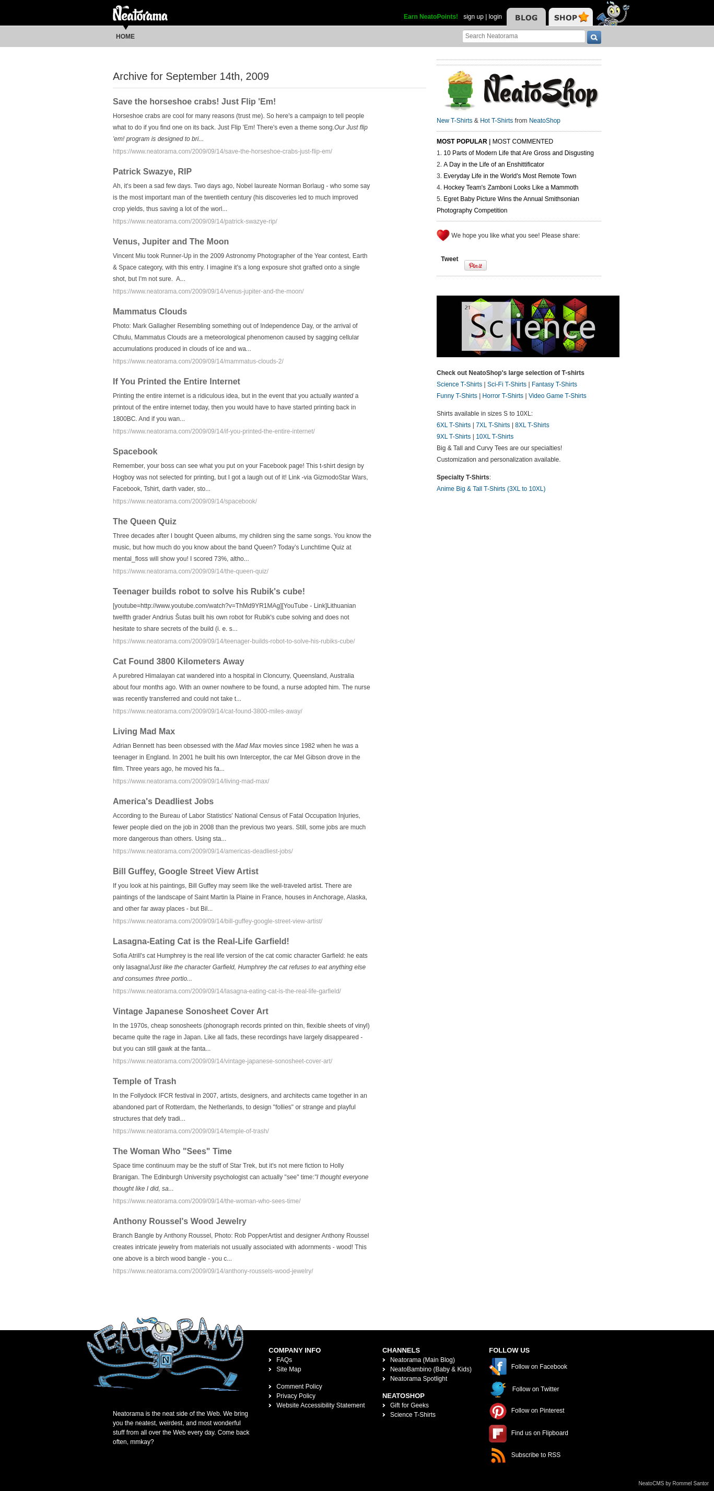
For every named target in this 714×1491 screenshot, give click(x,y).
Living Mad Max (144, 731)
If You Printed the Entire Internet (176, 381)
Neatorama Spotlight (418, 1378)
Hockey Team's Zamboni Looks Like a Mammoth (510, 187)
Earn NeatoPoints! (431, 16)
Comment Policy (299, 1386)
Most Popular (462, 141)
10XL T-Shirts (494, 436)
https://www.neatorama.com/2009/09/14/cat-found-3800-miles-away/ (207, 711)
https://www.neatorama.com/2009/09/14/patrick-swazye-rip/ (195, 221)
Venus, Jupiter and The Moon (171, 241)
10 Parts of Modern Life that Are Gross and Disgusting (518, 153)
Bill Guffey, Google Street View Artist (186, 871)
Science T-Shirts (459, 384)
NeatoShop (544, 120)
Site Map (288, 1369)
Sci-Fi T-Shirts (506, 384)
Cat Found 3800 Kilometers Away (178, 661)
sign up (473, 16)
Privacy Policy (295, 1396)
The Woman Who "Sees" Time (172, 1151)
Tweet (449, 259)
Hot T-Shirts (496, 120)
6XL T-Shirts (454, 425)
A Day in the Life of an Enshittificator (493, 164)
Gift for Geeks (409, 1405)
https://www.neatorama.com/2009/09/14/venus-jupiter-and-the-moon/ (208, 291)
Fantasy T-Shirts (554, 384)
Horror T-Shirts (503, 396)
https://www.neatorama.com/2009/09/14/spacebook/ (185, 501)
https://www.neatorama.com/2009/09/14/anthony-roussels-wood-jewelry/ (213, 1271)
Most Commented (523, 141)
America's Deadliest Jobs (163, 801)
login (495, 16)
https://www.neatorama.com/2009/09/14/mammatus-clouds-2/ (198, 361)
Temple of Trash (145, 1081)
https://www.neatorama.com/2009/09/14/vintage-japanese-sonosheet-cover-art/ (222, 1061)
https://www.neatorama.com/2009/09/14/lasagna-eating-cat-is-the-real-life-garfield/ (227, 991)
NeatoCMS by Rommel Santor (674, 1483)
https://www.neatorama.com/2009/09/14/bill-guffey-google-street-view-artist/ (217, 921)
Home (125, 36)
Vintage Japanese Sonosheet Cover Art (190, 1011)
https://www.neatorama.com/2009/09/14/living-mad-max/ (191, 781)
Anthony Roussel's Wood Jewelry (180, 1221)
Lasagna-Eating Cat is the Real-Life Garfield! (201, 941)
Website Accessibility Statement (320, 1405)
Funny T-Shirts (457, 396)
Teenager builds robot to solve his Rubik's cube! (209, 591)
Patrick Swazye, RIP (152, 171)
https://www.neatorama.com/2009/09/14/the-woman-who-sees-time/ (207, 1201)
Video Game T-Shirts (558, 396)
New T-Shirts (454, 120)
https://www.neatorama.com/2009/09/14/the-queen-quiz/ (190, 571)
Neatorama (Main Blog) (422, 1360)
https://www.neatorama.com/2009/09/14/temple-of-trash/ (191, 1131)
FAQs (284, 1360)
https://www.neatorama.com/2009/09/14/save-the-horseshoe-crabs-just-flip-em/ (222, 151)
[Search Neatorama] (524, 35)
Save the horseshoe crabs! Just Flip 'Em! (194, 101)
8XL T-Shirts (532, 425)
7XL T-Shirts (493, 425)
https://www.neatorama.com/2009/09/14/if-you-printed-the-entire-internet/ (214, 431)
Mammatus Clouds (150, 311)
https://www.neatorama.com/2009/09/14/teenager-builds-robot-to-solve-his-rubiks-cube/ (234, 641)
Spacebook (135, 451)
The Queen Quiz (145, 521)
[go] (594, 37)
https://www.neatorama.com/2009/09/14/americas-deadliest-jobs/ (203, 851)
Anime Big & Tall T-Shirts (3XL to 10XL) (491, 488)
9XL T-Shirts (454, 436)
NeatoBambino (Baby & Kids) (431, 1369)
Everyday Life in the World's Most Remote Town (509, 176)
